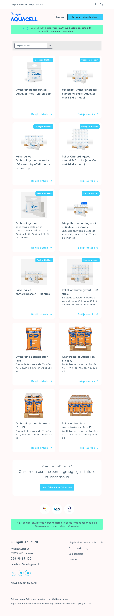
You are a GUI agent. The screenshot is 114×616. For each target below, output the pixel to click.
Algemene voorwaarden (23, 603)
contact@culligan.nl (25, 564)
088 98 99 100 (21, 558)
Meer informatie (69, 526)
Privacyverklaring (78, 548)
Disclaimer (71, 603)
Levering (73, 559)
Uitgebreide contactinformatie (85, 542)
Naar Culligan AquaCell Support (57, 487)
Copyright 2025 (83, 603)
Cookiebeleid (75, 553)
